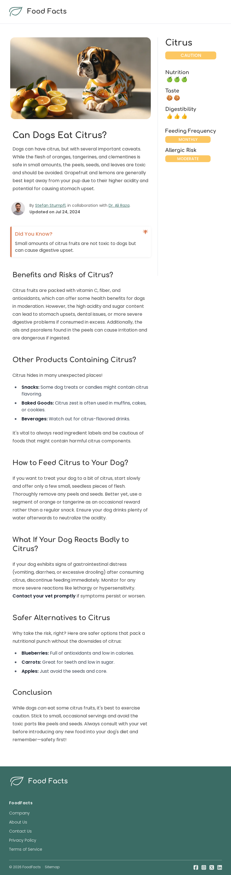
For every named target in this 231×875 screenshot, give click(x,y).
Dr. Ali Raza (119, 205)
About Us (18, 822)
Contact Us (20, 831)
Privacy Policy (22, 840)
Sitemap (52, 867)
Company (19, 813)
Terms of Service (25, 849)
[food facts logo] (114, 12)
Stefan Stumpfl (50, 205)
